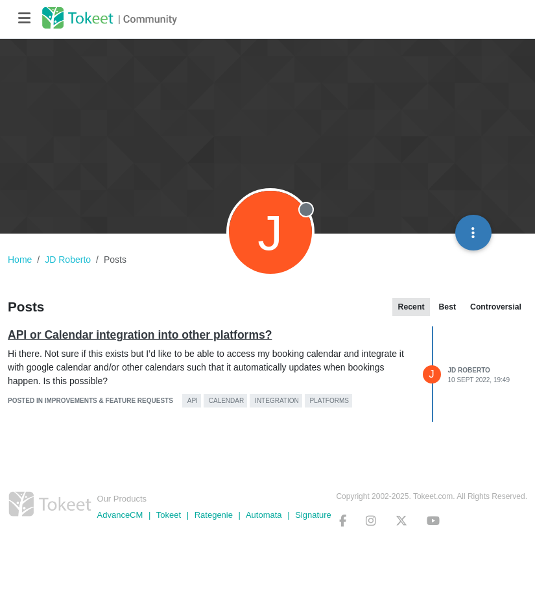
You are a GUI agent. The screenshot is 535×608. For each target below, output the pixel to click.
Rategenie (214, 515)
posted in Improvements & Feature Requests (90, 400)
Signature (313, 515)
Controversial (495, 306)
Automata (264, 515)
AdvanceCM (120, 515)
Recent (411, 306)
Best (447, 306)
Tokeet (168, 515)
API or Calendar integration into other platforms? (140, 334)
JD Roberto (469, 370)
